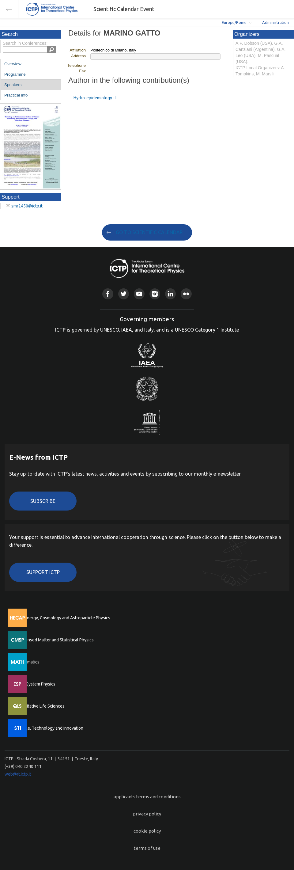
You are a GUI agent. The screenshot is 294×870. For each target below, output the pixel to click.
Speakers (12, 84)
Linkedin (170, 293)
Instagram (154, 293)
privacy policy (147, 813)
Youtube (139, 293)
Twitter (123, 293)
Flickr (186, 293)
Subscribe (42, 501)
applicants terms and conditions (147, 796)
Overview (12, 64)
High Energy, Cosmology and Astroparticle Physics (62, 617)
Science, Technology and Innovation (49, 728)
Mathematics (27, 661)
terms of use (147, 848)
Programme (15, 74)
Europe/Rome (234, 22)
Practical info (16, 95)
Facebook (107, 293)
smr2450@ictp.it (27, 205)
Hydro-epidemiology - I (95, 97)
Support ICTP (43, 572)
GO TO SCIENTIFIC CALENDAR (149, 232)
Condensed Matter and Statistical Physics (54, 639)
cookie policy (147, 831)
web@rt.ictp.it (18, 774)
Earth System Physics (35, 684)
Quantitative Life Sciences (40, 706)
